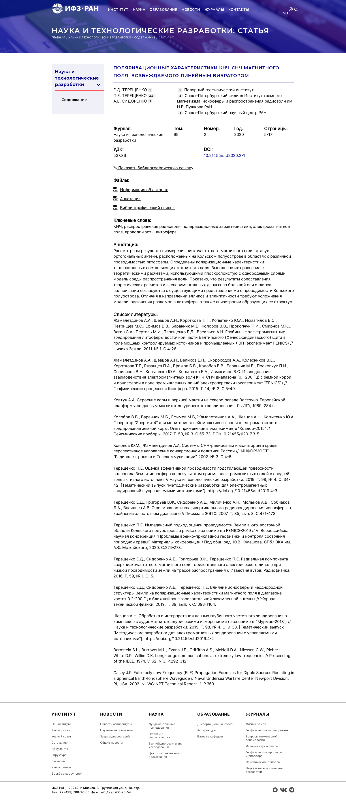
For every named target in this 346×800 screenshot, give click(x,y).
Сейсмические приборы (263, 762)
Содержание (144, 37)
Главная (58, 37)
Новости (191, 9)
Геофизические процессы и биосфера (264, 754)
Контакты (238, 9)
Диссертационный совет (215, 724)
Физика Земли (256, 724)
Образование (163, 9)
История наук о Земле (262, 746)
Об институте (61, 724)
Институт (118, 9)
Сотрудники (60, 742)
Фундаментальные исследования (162, 725)
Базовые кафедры (210, 736)
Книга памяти (61, 767)
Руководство (61, 730)
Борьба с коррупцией (67, 773)
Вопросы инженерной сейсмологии (262, 738)
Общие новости (111, 742)
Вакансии (58, 761)
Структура (59, 755)
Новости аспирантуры (116, 724)
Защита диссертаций (115, 736)
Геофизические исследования (267, 730)
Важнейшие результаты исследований (165, 745)
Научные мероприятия (116, 730)
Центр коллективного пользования (164, 754)
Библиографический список (147, 207)
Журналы (214, 9)
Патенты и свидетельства (159, 735)
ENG (284, 13)
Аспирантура (206, 730)
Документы (60, 748)
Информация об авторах (144, 189)
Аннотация (130, 198)
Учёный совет (61, 736)
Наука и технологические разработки (99, 37)
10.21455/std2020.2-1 (224, 155)
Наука (139, 9)
